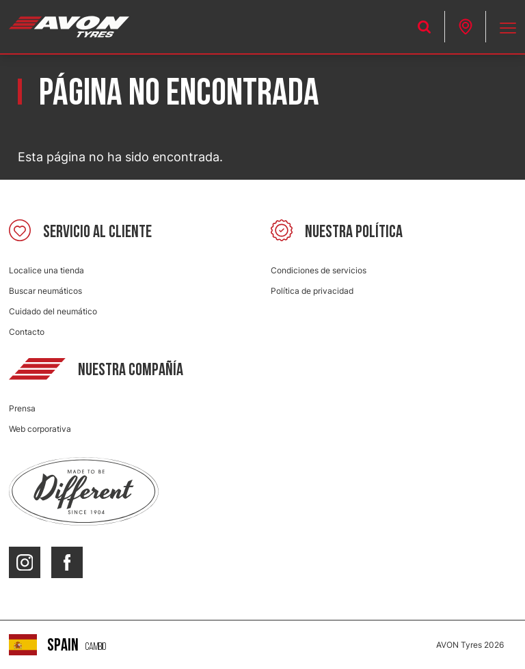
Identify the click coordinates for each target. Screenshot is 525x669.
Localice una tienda (46, 270)
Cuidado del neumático (53, 311)
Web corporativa (40, 429)
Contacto (26, 332)
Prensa (22, 408)
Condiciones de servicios (318, 270)
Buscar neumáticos (45, 291)
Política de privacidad (312, 291)
